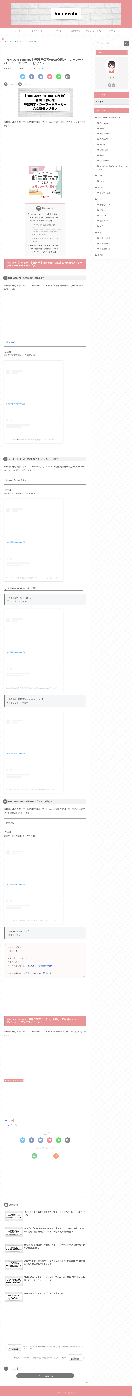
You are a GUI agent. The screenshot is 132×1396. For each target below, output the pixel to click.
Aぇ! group (104, 123)
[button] (126, 43)
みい (111, 77)
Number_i (104, 181)
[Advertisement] (45, 49)
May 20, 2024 (45, 973)
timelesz (103, 155)
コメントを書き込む (45, 1376)
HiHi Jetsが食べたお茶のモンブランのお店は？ (45, 240)
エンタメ (101, 187)
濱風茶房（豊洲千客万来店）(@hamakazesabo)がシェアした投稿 (33, 920)
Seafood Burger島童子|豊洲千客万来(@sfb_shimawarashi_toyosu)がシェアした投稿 (34, 578)
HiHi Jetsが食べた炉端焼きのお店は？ (44, 226)
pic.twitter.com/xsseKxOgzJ (40, 966)
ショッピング (105, 215)
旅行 (101, 226)
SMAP (102, 144)
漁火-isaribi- (11, 342)
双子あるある (105, 243)
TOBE (100, 176)
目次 (44, 208)
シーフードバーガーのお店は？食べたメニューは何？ (45, 233)
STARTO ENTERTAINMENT (14, 1080)
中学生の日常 (105, 238)
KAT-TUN (103, 128)
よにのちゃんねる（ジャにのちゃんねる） (112, 167)
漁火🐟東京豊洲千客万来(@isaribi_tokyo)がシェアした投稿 (33, 440)
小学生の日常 (105, 249)
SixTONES (104, 139)
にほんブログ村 (11, 1125)
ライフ (100, 199)
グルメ (102, 210)
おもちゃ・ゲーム (107, 205)
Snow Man (104, 150)
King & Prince (105, 134)
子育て (100, 233)
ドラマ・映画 (105, 193)
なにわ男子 (104, 161)
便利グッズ (104, 221)
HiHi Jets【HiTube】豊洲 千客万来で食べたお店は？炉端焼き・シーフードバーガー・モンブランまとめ (44, 248)
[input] (111, 43)
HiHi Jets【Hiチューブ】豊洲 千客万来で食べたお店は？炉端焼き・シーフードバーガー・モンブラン (44, 217)
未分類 (100, 255)
